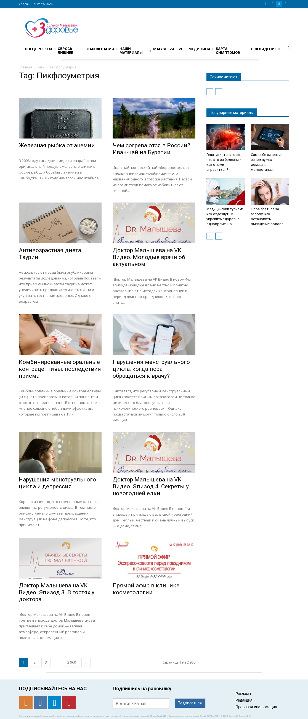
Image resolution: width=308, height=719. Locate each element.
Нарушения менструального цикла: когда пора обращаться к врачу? (151, 369)
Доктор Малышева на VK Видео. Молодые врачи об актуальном (149, 257)
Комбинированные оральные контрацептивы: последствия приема (60, 369)
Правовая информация (256, 707)
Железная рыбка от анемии (57, 145)
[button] (288, 48)
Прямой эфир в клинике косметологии (146, 589)
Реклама (243, 693)
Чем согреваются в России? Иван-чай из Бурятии (151, 149)
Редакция (244, 700)
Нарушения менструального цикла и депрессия (57, 483)
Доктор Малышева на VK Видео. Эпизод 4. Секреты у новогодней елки (151, 486)
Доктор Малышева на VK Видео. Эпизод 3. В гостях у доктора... (56, 592)
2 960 (71, 662)
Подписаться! (190, 703)
